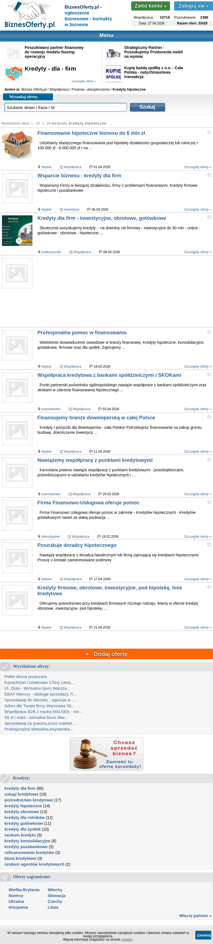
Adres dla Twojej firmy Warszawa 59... (39, 705)
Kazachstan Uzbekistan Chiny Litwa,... (39, 682)
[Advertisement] (124, 291)
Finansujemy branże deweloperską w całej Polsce (96, 417)
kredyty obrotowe (21, 811)
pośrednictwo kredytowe (28, 800)
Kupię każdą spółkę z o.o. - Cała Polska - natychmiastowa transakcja (153, 72)
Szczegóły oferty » (197, 167)
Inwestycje (71, 209)
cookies (127, 939)
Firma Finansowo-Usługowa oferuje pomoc (88, 502)
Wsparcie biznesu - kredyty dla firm (79, 175)
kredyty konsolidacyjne (27, 840)
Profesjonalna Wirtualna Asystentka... (38, 729)
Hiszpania (18, 907)
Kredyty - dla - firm (50, 68)
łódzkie (46, 579)
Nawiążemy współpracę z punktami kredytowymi (95, 460)
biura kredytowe (20, 858)
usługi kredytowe (21, 794)
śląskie (46, 167)
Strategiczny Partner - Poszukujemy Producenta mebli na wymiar (153, 52)
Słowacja (56, 895)
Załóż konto (150, 6)
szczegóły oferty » (84, 81)
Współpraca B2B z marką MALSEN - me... (43, 711)
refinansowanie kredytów (29, 852)
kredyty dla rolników (24, 817)
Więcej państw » (195, 915)
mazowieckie (50, 409)
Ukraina (16, 901)
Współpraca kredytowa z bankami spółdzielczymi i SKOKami (109, 375)
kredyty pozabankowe (26, 846)
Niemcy (16, 895)
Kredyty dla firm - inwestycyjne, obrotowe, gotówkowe (101, 218)
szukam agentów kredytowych (34, 864)
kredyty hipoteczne (23, 805)
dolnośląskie (50, 537)
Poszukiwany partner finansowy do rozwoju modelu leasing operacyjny (54, 52)
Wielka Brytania (24, 889)
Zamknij (204, 935)
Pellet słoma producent (25, 676)
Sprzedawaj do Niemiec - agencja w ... (39, 700)
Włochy (55, 889)
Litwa (53, 907)
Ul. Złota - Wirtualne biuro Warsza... (37, 688)
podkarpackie (51, 252)
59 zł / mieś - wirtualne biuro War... (36, 717)
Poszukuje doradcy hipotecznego (76, 545)
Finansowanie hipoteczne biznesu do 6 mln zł (91, 133)
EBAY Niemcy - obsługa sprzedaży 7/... (40, 694)
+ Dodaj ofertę (106, 654)
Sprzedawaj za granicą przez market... (39, 723)
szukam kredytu (20, 835)
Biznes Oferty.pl (34, 89)
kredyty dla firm (20, 788)
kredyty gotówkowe (23, 823)
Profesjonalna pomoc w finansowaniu (82, 332)
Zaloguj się (193, 6)
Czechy (55, 901)
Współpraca (72, 167)
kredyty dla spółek (22, 829)
